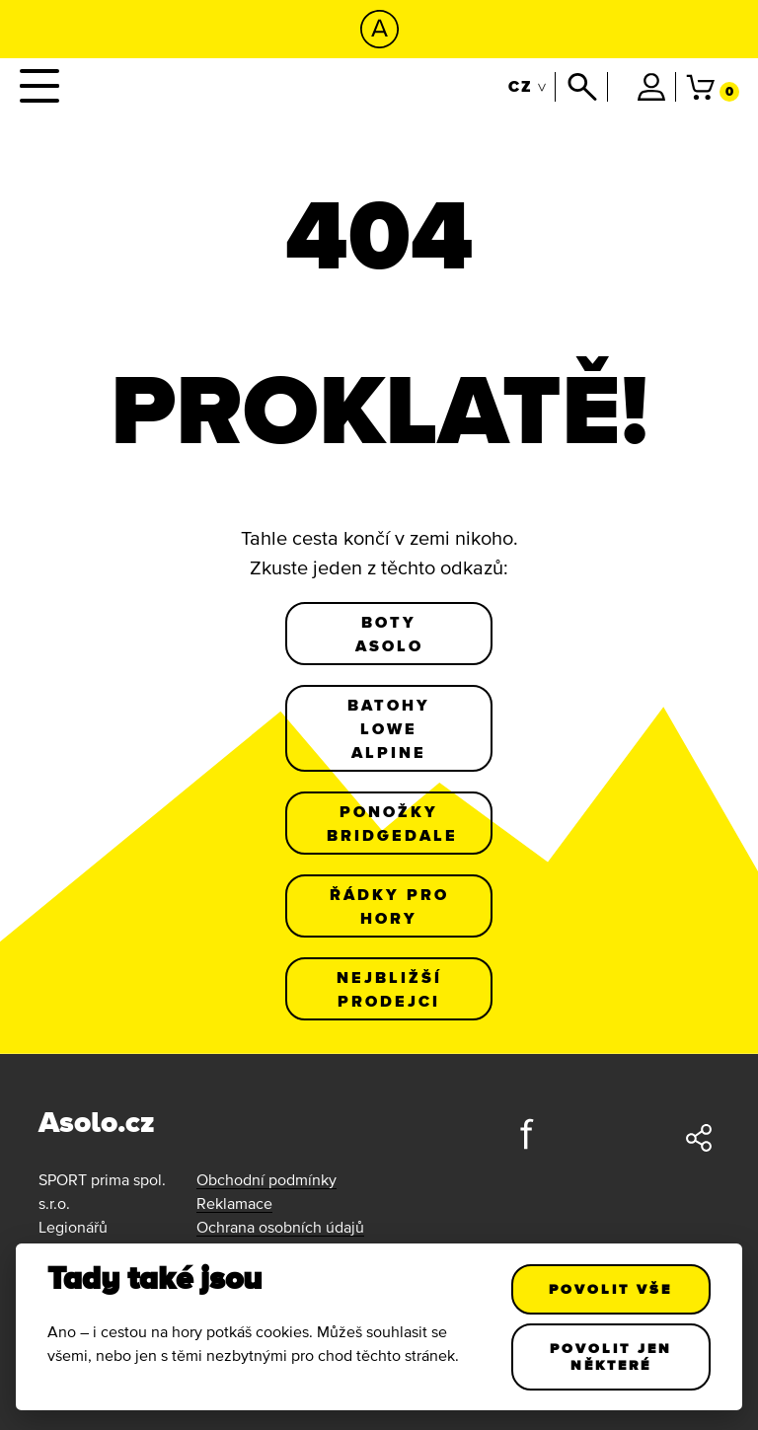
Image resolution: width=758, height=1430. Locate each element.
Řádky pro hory (389, 906)
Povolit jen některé (611, 1356)
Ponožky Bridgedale (392, 823)
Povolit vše (611, 1289)
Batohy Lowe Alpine (388, 728)
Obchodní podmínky (266, 1179)
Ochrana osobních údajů (280, 1227)
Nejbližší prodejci (389, 989)
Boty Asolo (389, 633)
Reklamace (234, 1203)
